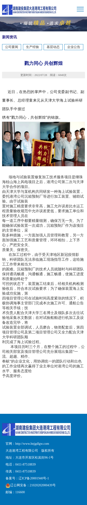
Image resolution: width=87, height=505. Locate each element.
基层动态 (53, 47)
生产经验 (32, 47)
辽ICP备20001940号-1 (34, 478)
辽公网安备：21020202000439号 (31, 485)
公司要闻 (11, 47)
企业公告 (73, 47)
